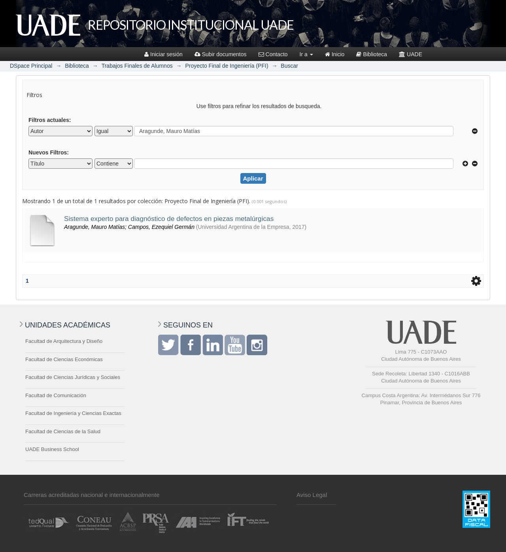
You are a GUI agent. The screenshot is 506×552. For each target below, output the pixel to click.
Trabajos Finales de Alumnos (137, 66)
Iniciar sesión (163, 54)
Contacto (273, 54)
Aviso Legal (311, 494)
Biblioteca (371, 54)
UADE (410, 54)
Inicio (335, 54)
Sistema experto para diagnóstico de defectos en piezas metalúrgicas (169, 219)
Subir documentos (220, 54)
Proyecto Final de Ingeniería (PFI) (226, 66)
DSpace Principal (31, 66)
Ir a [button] (306, 54)
